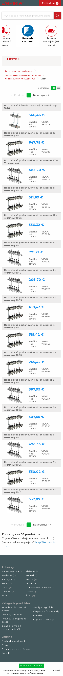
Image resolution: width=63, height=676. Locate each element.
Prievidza (32, 583)
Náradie (37, 615)
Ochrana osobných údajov (16, 649)
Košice (7, 583)
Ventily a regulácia (43, 607)
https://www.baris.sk (33, 673)
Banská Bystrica (12, 571)
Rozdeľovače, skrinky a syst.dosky (23, 75)
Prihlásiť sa (48, 3)
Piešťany (32, 571)
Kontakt (6, 653)
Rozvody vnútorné (22, 71)
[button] (57, 15)
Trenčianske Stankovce (40, 587)
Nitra (6, 595)
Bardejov (8, 579)
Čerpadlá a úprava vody (46, 611)
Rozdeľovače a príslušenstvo (20, 79)
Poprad (31, 575)
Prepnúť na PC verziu (31, 665)
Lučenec (8, 591)
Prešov (31, 579)
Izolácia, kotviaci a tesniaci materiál (11, 627)
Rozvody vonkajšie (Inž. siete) (14, 620)
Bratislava (9, 575)
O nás (5, 645)
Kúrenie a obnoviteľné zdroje (14, 609)
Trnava (31, 591)
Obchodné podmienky (14, 641)
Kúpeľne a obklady (43, 619)
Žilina (30, 595)
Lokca (7, 587)
